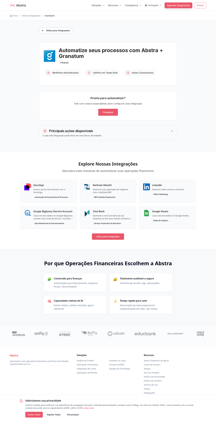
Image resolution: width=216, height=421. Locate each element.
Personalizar (73, 414)
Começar (108, 112)
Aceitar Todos (34, 414)
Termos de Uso (151, 384)
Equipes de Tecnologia (119, 368)
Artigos (147, 368)
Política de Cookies (152, 380)
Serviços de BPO (116, 364)
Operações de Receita (87, 372)
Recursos (115, 5)
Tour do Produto (151, 372)
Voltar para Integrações (56, 30)
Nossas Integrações (31, 15)
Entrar (200, 5)
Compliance (133, 5)
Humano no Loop (117, 360)
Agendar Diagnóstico (178, 5)
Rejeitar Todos (54, 414)
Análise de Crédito (85, 360)
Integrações (149, 392)
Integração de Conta (86, 368)
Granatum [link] (50, 15)
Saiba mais (89, 408)
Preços (147, 388)
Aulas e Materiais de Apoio (156, 360)
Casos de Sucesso (152, 364)
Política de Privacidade (154, 376)
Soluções (98, 5)
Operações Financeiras (87, 364)
